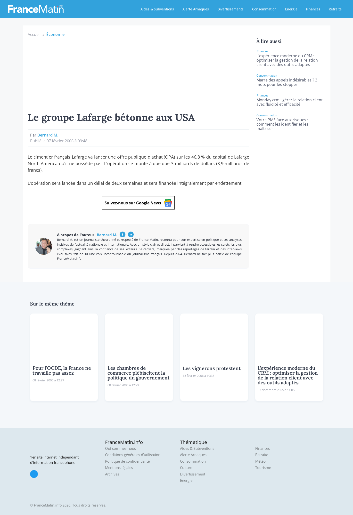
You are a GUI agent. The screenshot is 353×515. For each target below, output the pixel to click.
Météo (260, 461)
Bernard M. (47, 135)
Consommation (264, 9)
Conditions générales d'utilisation (132, 454)
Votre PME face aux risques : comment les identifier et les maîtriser (282, 124)
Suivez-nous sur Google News (138, 203)
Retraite (335, 9)
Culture (186, 467)
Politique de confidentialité (127, 461)
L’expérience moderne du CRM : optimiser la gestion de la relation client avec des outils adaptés (287, 60)
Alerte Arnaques (195, 9)
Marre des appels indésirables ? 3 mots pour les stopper (286, 82)
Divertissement (192, 474)
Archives (112, 474)
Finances (313, 9)
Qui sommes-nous (120, 448)
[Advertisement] (138, 74)
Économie (55, 34)
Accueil (34, 34)
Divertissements (230, 9)
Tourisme (263, 467)
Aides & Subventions (157, 9)
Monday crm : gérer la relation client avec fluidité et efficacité (289, 102)
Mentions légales (119, 467)
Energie (291, 9)
